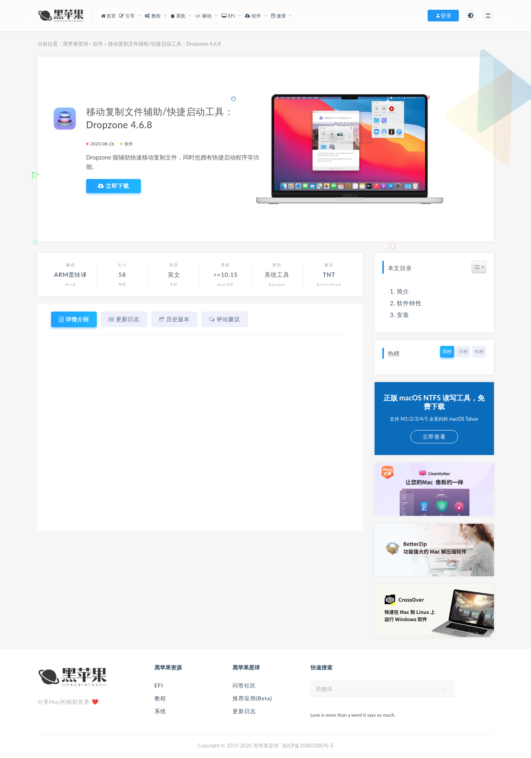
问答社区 (244, 685)
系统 (160, 711)
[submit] (445, 689)
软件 (98, 44)
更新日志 (244, 711)
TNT (329, 274)
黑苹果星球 (75, 44)
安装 (403, 314)
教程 (160, 698)
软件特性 (409, 302)
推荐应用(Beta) (252, 698)
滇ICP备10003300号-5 (307, 745)
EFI (159, 685)
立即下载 (114, 186)
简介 (403, 291)
